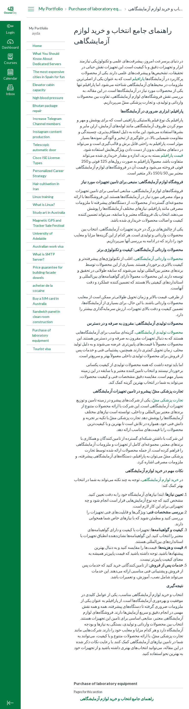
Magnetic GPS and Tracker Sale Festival (48, 222)
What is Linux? (44, 204)
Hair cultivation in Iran (46, 186)
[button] (10, 59)
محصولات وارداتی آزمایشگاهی (158, 258)
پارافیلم (138, 78)
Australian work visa (48, 246)
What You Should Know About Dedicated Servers (47, 58)
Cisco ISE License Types (46, 160)
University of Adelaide (42, 236)
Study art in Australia (49, 212)
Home (37, 45)
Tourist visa (42, 349)
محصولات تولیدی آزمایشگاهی (159, 332)
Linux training (43, 197)
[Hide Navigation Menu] (31, 9)
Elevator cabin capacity (43, 87)
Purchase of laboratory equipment (41, 335)
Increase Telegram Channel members (47, 121)
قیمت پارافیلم (172, 155)
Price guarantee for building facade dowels (48, 272)
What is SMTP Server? (44, 256)
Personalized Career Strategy (48, 173)
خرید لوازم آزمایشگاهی (160, 479)
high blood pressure (48, 98)
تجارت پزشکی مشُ (167, 399)
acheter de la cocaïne (43, 288)
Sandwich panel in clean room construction (46, 316)
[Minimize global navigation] (10, 703)
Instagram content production (47, 134)
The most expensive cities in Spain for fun (49, 74)
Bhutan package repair (45, 108)
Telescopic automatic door (44, 147)
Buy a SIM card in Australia (46, 301)
